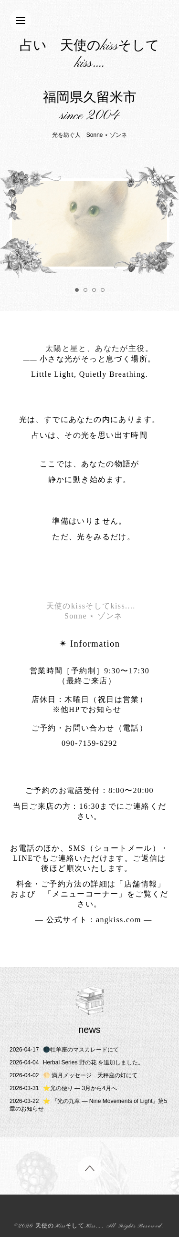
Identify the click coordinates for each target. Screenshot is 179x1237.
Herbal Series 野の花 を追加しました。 (77, 1062)
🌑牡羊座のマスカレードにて (64, 1049)
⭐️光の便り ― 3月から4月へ (63, 1088)
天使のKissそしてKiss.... (69, 1226)
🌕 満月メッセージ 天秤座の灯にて (73, 1075)
